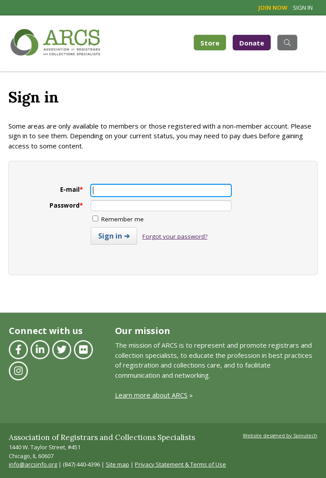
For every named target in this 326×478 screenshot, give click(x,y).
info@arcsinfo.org (33, 464)
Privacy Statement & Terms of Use (180, 464)
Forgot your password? (174, 236)
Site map (117, 464)
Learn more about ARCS (151, 395)
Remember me (118, 219)
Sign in (303, 7)
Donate (251, 42)
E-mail (71, 189)
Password (66, 205)
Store (213, 42)
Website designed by (280, 435)
